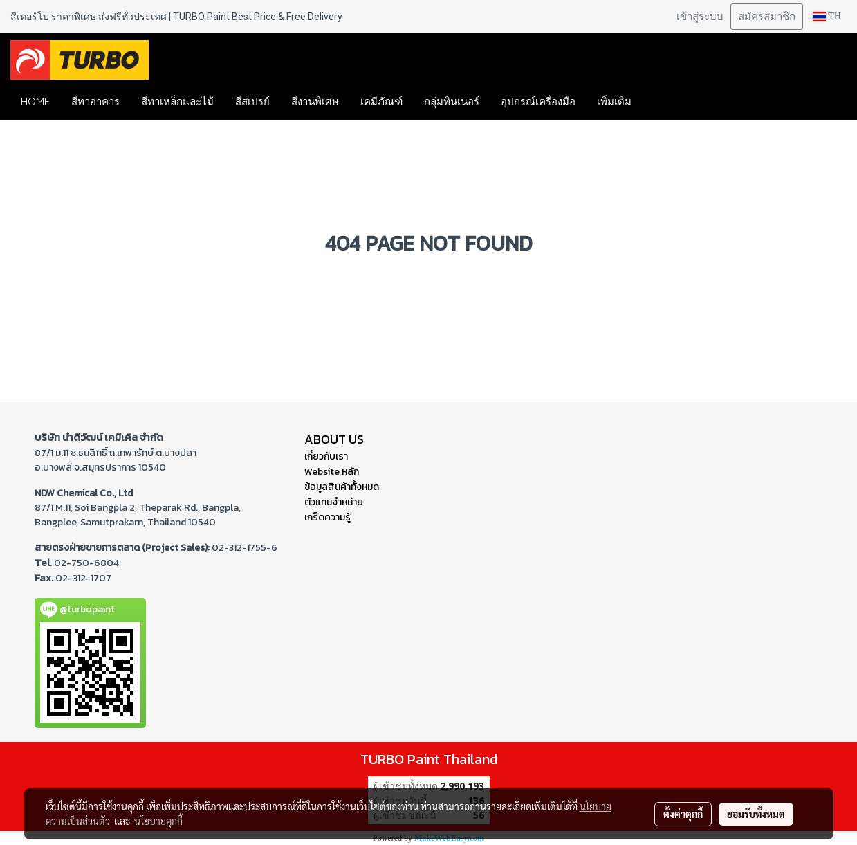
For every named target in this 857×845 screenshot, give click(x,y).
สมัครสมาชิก (766, 16)
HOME (35, 101)
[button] (662, 101)
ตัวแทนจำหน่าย (333, 502)
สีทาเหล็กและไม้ (177, 101)
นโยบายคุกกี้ (158, 821)
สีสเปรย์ (252, 101)
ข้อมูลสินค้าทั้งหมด (341, 487)
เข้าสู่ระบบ (700, 16)
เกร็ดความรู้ (327, 517)
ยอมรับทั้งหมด (756, 814)
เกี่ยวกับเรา (326, 456)
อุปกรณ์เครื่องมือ (538, 101)
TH (827, 16)
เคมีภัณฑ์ (381, 101)
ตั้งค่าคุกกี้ (683, 814)
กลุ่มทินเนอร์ (451, 101)
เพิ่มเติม (614, 101)
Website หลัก (331, 471)
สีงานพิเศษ (315, 101)
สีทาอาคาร (95, 101)
